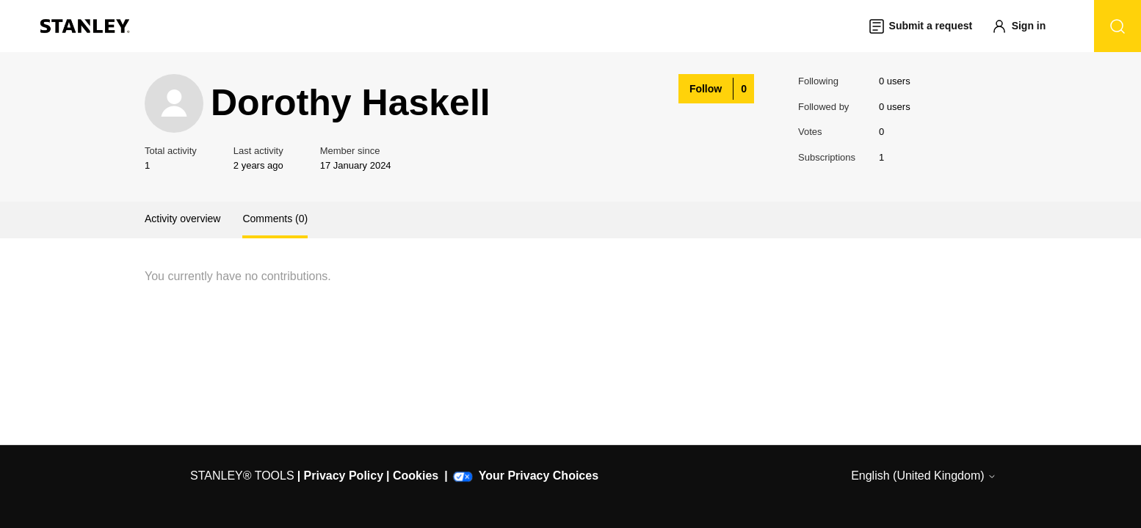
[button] (1025, 26)
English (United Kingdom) (923, 475)
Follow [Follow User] (705, 89)
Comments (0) (275, 218)
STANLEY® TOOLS (242, 475)
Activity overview (182, 218)
